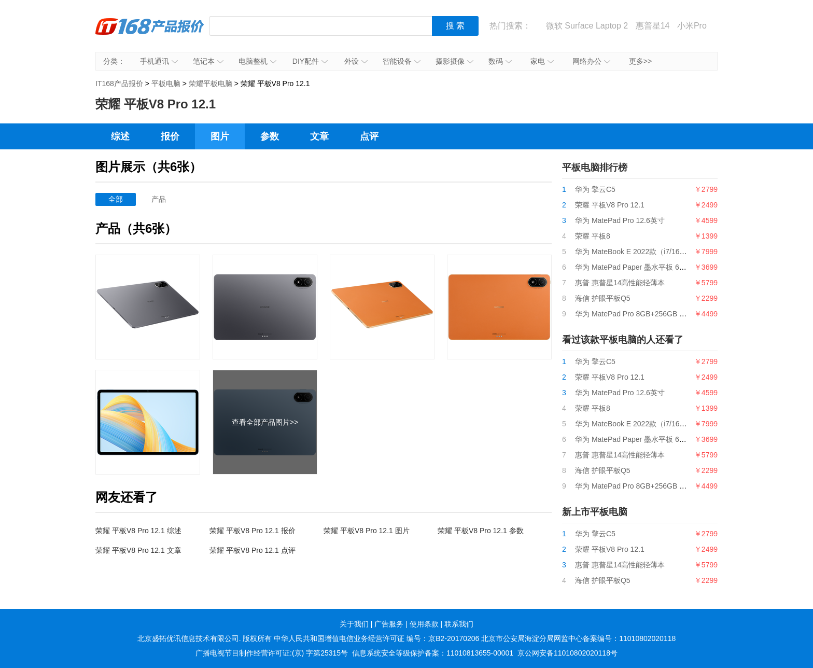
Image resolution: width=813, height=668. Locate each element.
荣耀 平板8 (592, 236)
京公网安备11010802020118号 (567, 653)
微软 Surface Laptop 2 (587, 25)
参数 (269, 136)
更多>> (640, 61)
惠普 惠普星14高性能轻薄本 (620, 283)
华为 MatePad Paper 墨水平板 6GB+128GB (646, 267)
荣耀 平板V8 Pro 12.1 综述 (138, 530)
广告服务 (388, 624)
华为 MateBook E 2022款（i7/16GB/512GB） (648, 251)
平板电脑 (165, 83)
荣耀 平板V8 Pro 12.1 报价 (252, 530)
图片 (220, 136)
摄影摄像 (454, 61)
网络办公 (591, 61)
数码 (500, 61)
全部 (115, 199)
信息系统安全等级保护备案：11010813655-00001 (432, 653)
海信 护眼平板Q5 (602, 298)
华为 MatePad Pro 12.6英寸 (620, 220)
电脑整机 (257, 61)
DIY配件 (310, 61)
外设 (356, 61)
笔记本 (208, 61)
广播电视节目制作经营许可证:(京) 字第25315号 (271, 653)
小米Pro (692, 25)
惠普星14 (653, 25)
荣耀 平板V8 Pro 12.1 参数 (481, 530)
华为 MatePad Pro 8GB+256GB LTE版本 (641, 314)
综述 (120, 136)
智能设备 (401, 61)
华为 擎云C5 (595, 189)
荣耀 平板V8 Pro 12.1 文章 (138, 550)
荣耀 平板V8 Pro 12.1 (609, 205)
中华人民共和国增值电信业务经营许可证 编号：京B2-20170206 (376, 638)
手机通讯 (159, 61)
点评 (369, 136)
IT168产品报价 (149, 34)
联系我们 (458, 624)
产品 (158, 199)
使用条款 (424, 624)
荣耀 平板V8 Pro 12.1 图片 (367, 530)
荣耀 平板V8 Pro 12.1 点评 (252, 550)
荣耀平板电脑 (210, 83)
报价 (170, 136)
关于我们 (354, 624)
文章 (319, 136)
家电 (542, 61)
